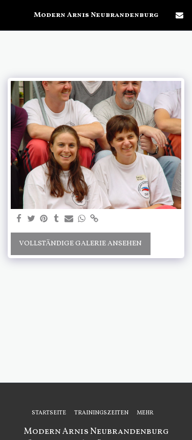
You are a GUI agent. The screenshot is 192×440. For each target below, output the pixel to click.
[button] (11, 15)
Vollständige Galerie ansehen (80, 243)
